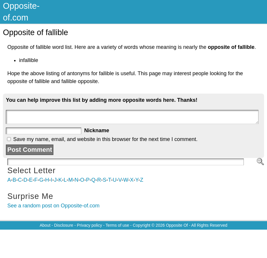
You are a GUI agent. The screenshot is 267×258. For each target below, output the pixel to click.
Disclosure (63, 225)
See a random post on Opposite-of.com (53, 206)
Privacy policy (89, 225)
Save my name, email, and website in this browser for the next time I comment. (105, 139)
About (45, 225)
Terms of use (117, 225)
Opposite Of (177, 225)
